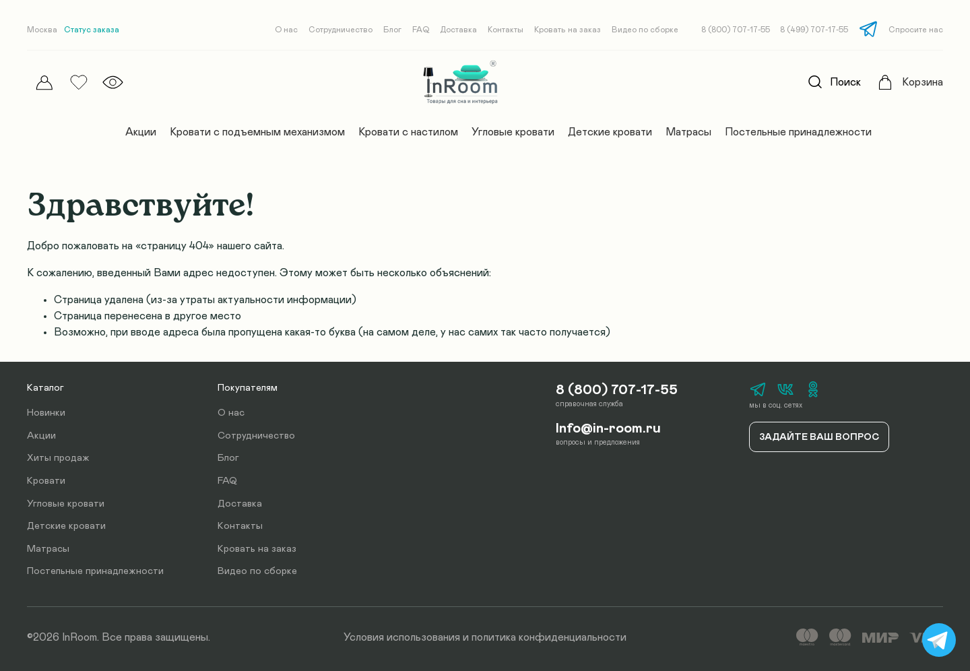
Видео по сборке (645, 30)
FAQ (420, 30)
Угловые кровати (513, 132)
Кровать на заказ (567, 30)
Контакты (505, 30)
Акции (140, 132)
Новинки (46, 413)
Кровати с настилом (408, 132)
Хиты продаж (58, 458)
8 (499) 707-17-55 (814, 30)
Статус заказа (91, 30)
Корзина (922, 82)
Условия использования (402, 637)
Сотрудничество (341, 30)
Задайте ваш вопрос (819, 437)
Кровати (46, 481)
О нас (286, 30)
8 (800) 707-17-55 (735, 30)
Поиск (830, 82)
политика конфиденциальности (549, 637)
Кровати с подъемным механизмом (257, 132)
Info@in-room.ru (608, 428)
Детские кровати (610, 132)
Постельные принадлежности (798, 132)
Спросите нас (915, 30)
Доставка (458, 30)
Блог (392, 30)
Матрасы (688, 132)
